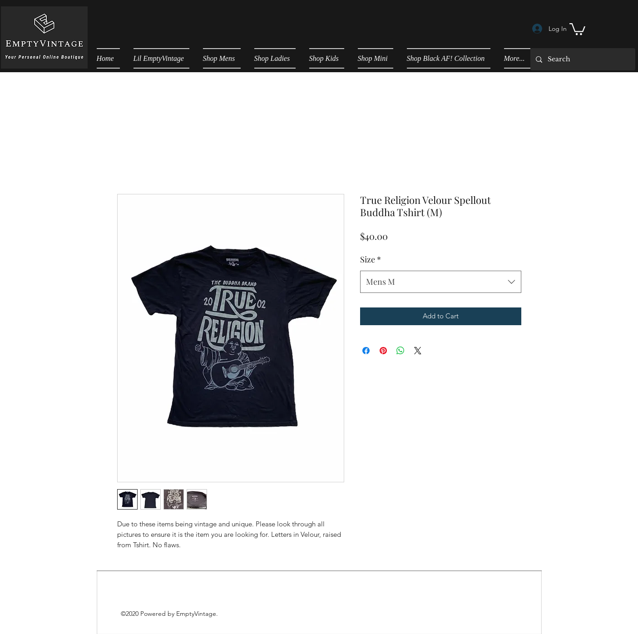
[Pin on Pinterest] (383, 350)
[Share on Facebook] (366, 350)
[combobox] (440, 282)
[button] (577, 28)
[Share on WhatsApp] (400, 350)
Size (370, 259)
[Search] (582, 59)
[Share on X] (417, 350)
